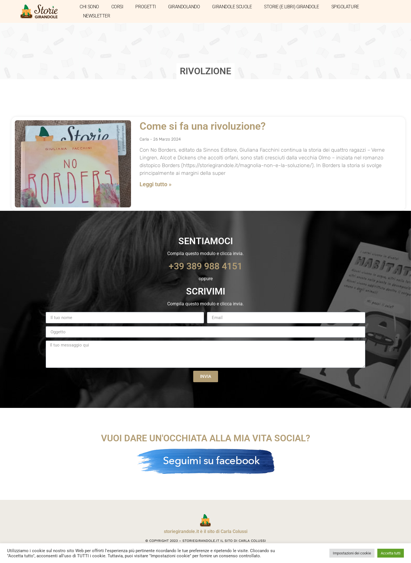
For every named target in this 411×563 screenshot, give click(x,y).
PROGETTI (145, 6)
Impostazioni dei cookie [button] (352, 553)
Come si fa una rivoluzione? (203, 126)
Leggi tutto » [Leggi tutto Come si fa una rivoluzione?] (156, 184)
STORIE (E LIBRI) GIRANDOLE (291, 6)
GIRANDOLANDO (184, 6)
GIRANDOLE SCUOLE (232, 6)
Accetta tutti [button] (390, 553)
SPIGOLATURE (345, 6)
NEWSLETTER (96, 16)
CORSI (117, 6)
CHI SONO (89, 6)
